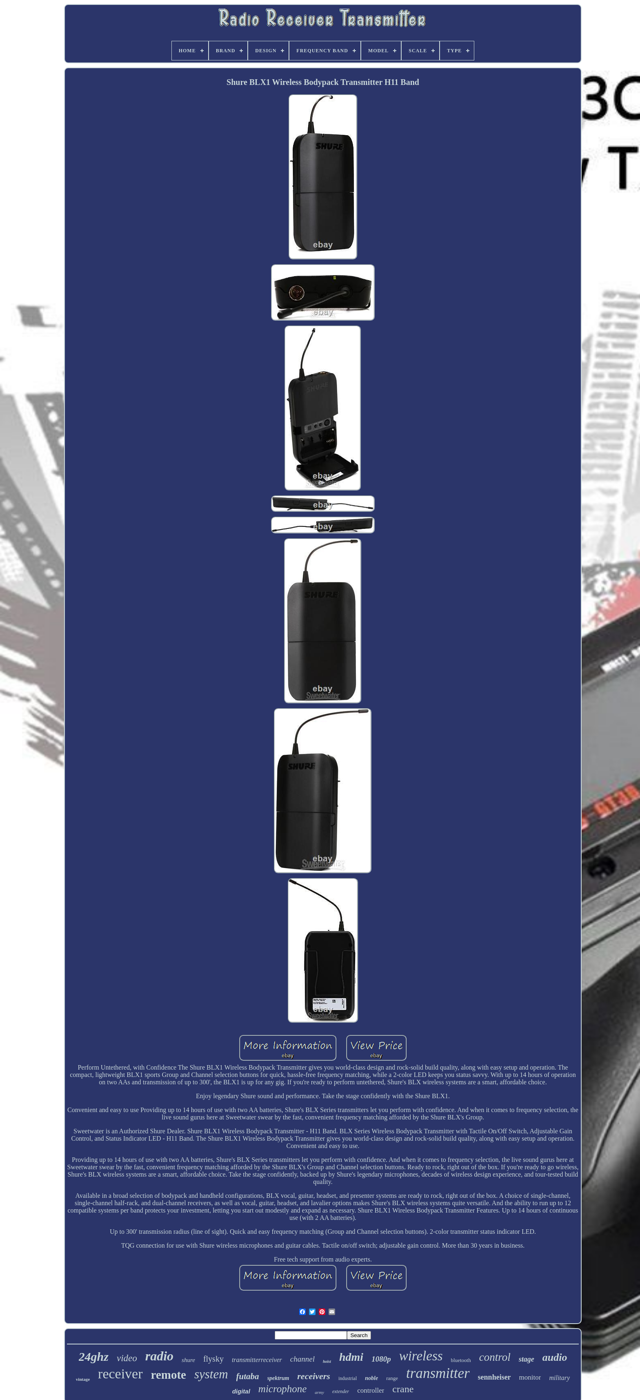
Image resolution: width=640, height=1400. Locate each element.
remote (168, 1374)
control (495, 1357)
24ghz (94, 1356)
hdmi (351, 1357)
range (392, 1378)
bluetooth (461, 1360)
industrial (347, 1378)
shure (188, 1360)
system (211, 1374)
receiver (120, 1373)
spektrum (278, 1378)
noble (371, 1378)
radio (159, 1356)
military (559, 1377)
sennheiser (494, 1377)
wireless (421, 1356)
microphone (282, 1388)
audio (554, 1357)
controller (370, 1390)
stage (526, 1359)
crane (402, 1389)
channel (302, 1359)
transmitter (438, 1373)
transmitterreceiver (257, 1359)
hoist (327, 1361)
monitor (530, 1377)
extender (340, 1391)
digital (241, 1391)
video (127, 1358)
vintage (83, 1379)
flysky (213, 1358)
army (319, 1392)
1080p (381, 1359)
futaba (247, 1376)
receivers (313, 1376)
